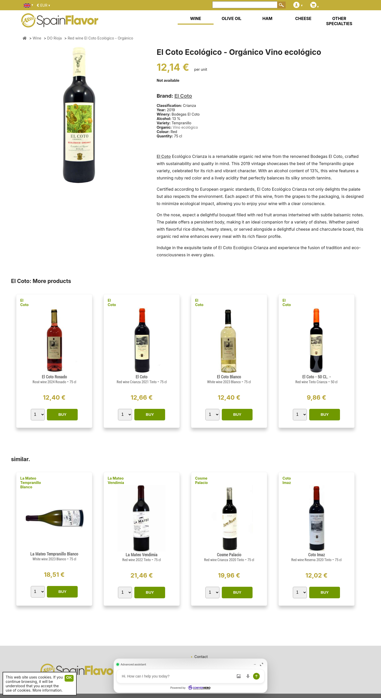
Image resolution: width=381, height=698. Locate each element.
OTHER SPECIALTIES (339, 21)
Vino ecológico (185, 127)
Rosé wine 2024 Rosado (50, 382)
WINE (195, 18)
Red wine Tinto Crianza (311, 382)
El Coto (183, 96)
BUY (62, 414)
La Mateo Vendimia (116, 480)
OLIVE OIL (231, 18)
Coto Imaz (287, 480)
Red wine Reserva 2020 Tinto (311, 560)
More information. (48, 690)
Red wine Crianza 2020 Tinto (224, 560)
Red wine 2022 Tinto (137, 560)
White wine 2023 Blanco (224, 382)
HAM (268, 18)
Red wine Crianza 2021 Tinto (137, 382)
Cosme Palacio (201, 480)
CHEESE (303, 18)
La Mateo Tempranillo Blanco (30, 482)
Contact (201, 656)
